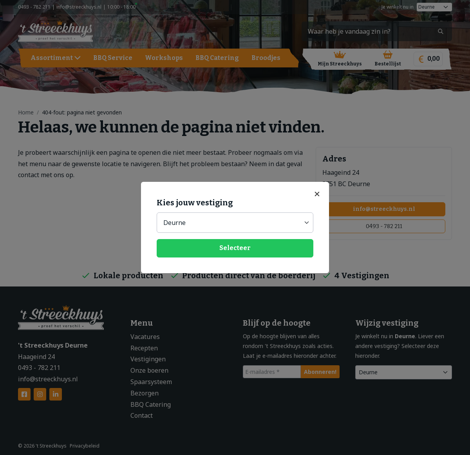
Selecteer (235, 248)
